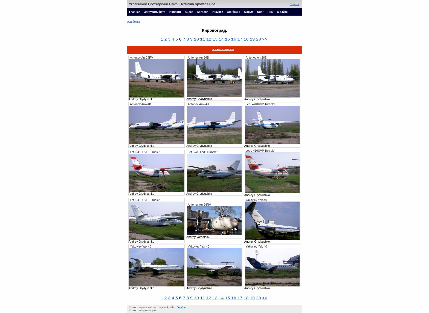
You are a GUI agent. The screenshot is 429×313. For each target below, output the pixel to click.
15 (227, 39)
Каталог (202, 11)
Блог (260, 11)
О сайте (282, 11)
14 (221, 39)
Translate (294, 4)
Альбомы (233, 11)
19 (252, 39)
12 (208, 39)
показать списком (223, 49)
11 (202, 39)
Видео (189, 11)
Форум (248, 11)
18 (246, 39)
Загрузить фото (155, 11)
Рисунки (217, 11)
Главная (134, 11)
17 (239, 39)
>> (264, 39)
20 (258, 39)
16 (233, 39)
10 (196, 39)
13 (215, 39)
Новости (175, 11)
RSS (270, 11)
